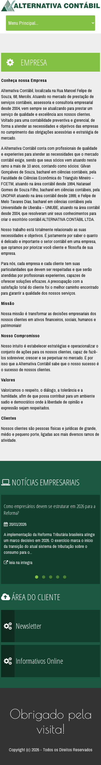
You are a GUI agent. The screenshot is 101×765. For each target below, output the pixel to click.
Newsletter (21, 626)
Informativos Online (32, 661)
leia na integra (18, 562)
